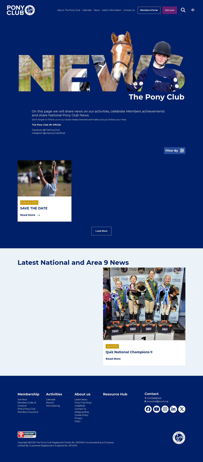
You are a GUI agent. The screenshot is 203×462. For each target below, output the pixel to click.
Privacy (78, 418)
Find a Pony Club (26, 408)
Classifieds (80, 405)
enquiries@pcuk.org (156, 401)
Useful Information (111, 10)
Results (50, 402)
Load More (101, 231)
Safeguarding (82, 412)
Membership (28, 394)
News (96, 10)
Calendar (86, 10)
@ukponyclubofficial (54, 133)
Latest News (81, 399)
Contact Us (128, 10)
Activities (54, 394)
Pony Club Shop (83, 402)
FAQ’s (77, 421)
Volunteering (53, 405)
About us (82, 394)
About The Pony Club (68, 10)
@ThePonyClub (51, 130)
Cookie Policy (81, 415)
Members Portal (149, 10)
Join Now (22, 399)
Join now (169, 10)
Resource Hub (115, 394)
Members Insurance (28, 412)
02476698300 (153, 398)
